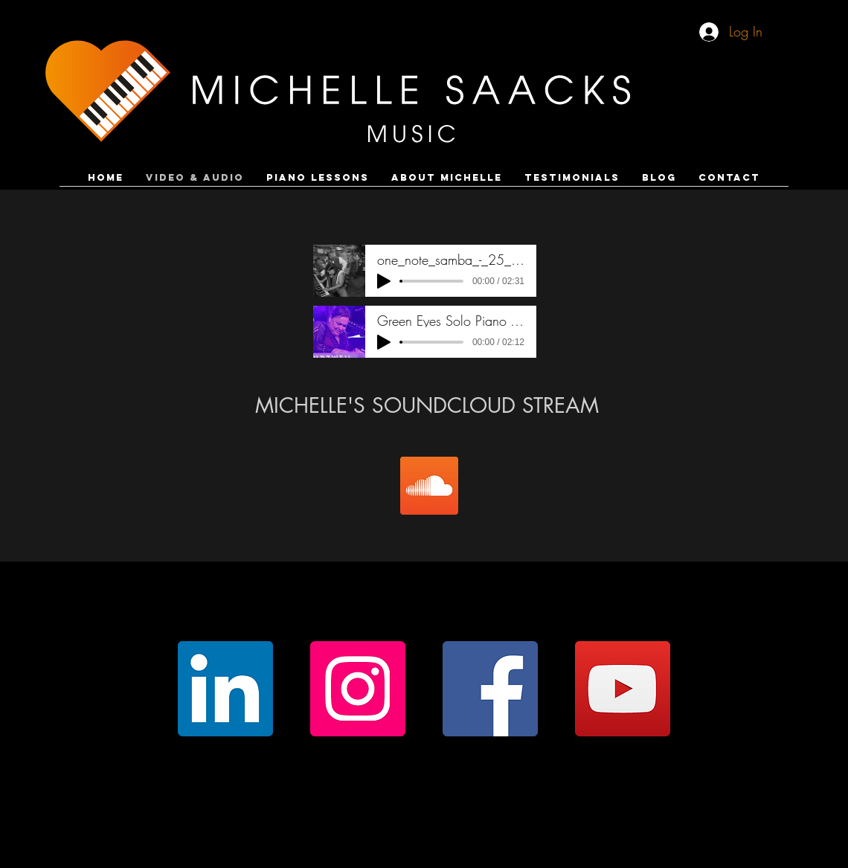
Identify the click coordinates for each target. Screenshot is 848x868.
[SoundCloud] (429, 486)
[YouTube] (622, 688)
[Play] (384, 281)
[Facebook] (490, 688)
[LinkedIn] (225, 688)
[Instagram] (357, 688)
